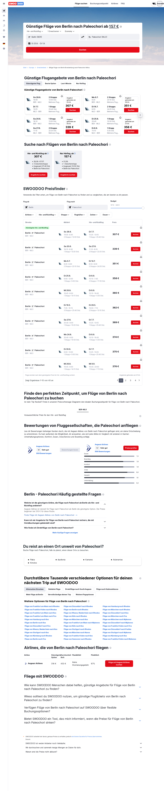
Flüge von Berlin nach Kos (38, 597)
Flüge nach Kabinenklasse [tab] (111, 563)
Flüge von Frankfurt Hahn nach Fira (120, 600)
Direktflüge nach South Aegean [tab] (82, 563)
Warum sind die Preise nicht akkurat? (87, 725)
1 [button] (124, 354)
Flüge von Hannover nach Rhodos (81, 613)
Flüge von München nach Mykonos (120, 593)
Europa (35, 67)
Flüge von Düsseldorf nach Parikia (120, 603)
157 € (117, 26)
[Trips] (4, 37)
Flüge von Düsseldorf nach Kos (119, 587)
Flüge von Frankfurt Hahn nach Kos (81, 610)
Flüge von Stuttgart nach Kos (40, 606)
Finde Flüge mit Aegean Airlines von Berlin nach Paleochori (54, 489)
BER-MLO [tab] (86, 383)
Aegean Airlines (46, 420)
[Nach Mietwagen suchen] (4, 20)
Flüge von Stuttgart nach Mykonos (120, 606)
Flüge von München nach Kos (79, 593)
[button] (4, 3)
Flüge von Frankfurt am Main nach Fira (44, 590)
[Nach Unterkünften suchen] (4, 15)
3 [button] (133, 354)
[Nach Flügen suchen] (4, 10)
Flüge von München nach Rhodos (119, 584)
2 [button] (128, 354)
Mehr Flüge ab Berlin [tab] (37, 568)
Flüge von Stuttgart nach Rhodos (80, 603)
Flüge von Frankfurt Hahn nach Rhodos (44, 584)
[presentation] (124, 27)
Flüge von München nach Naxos (80, 606)
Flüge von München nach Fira (118, 590)
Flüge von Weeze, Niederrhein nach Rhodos (85, 587)
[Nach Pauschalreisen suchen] (4, 25)
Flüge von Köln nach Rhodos (78, 590)
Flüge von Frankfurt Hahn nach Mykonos (122, 613)
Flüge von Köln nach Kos (77, 600)
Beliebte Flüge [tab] (58, 563)
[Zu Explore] (4, 30)
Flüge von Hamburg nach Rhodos (119, 580)
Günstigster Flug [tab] (36, 83)
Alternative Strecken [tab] (38, 563)
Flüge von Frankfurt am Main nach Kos (44, 587)
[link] (41, 174)
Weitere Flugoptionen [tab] (88, 568)
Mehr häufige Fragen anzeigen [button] (68, 507)
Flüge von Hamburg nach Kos (40, 593)
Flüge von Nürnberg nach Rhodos (41, 610)
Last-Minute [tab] (69, 83)
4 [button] (138, 354)
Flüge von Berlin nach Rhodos (79, 584)
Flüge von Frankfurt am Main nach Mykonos (85, 597)
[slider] (146, 208)
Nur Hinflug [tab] (84, 83)
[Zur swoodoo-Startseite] (16, 3)
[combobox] (38, 31)
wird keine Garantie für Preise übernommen (90, 710)
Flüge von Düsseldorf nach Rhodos (81, 580)
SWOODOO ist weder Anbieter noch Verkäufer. (87, 717)
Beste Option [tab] (53, 83)
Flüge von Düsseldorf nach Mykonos (121, 597)
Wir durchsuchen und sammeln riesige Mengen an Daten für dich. (87, 721)
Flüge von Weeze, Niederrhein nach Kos (44, 603)
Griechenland (44, 67)
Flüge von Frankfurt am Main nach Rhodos (45, 580)
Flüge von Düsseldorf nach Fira (41, 600)
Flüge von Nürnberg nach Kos (118, 610)
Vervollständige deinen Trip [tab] (62, 568)
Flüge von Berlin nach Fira (38, 613)
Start (28, 67)
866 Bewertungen (47, 427)
